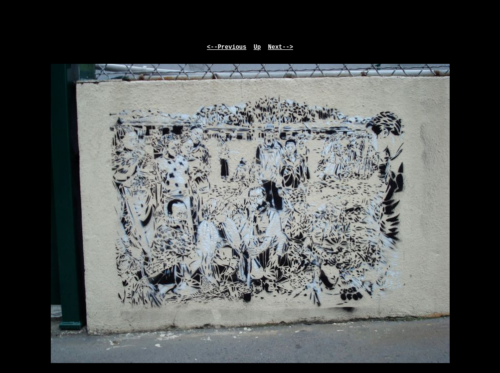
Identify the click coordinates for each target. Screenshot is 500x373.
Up (257, 47)
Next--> (280, 47)
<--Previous (226, 47)
